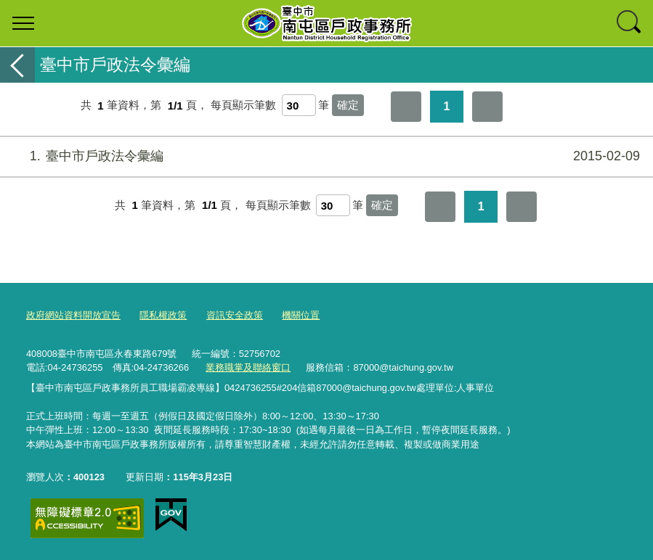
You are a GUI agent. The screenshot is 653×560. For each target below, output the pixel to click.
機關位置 (301, 315)
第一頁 (406, 106)
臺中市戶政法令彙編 (324, 156)
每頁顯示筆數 (243, 105)
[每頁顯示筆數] (299, 105)
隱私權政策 (163, 315)
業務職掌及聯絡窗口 (248, 367)
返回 (17, 65)
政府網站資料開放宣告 (73, 315)
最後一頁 (487, 106)
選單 (23, 23)
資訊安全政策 (234, 315)
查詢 (630, 23)
